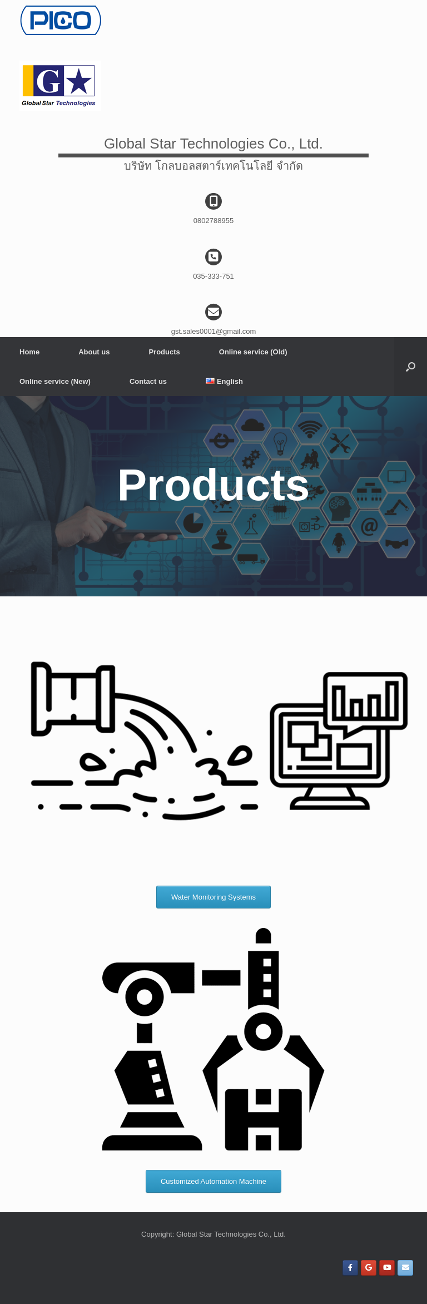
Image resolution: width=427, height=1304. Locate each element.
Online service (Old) (253, 352)
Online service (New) (55, 381)
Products (164, 352)
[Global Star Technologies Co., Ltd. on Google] (368, 1268)
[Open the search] (410, 366)
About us (94, 352)
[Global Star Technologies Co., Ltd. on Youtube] (387, 1268)
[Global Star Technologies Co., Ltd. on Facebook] (350, 1268)
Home (29, 352)
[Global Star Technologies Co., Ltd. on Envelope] (405, 1268)
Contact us (148, 381)
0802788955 (213, 220)
